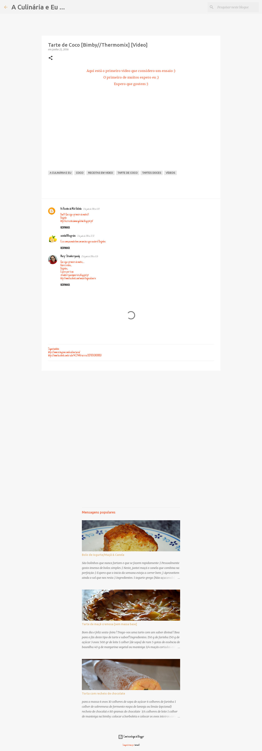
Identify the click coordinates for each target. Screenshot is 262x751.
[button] (50, 58)
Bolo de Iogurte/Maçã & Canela (103, 554)
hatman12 (137, 745)
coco (79, 172)
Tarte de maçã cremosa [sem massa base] (109, 624)
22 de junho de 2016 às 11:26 (89, 256)
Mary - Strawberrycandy (70, 256)
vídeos (170, 172)
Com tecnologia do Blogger (131, 737)
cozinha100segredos (68, 236)
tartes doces (151, 172)
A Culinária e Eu (60, 172)
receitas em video (100, 172)
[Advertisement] (131, 405)
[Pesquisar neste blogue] (237, 7)
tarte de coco (128, 172)
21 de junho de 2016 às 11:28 (91, 209)
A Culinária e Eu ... (38, 7)
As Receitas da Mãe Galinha (70, 209)
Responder (65, 227)
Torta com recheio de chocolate (103, 693)
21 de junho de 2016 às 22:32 (85, 236)
